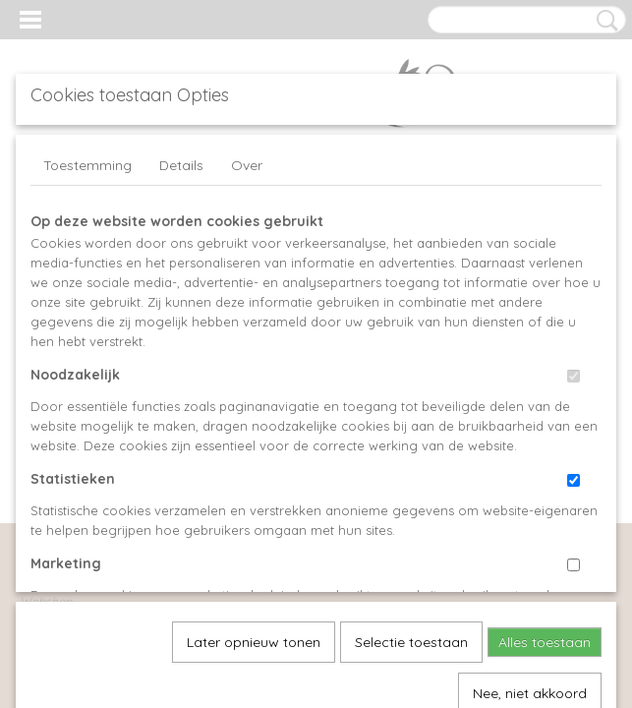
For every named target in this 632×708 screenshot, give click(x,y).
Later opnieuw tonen (253, 426)
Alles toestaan (544, 426)
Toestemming (87, 165)
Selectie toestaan (411, 426)
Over (246, 165)
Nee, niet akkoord (530, 477)
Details (181, 165)
